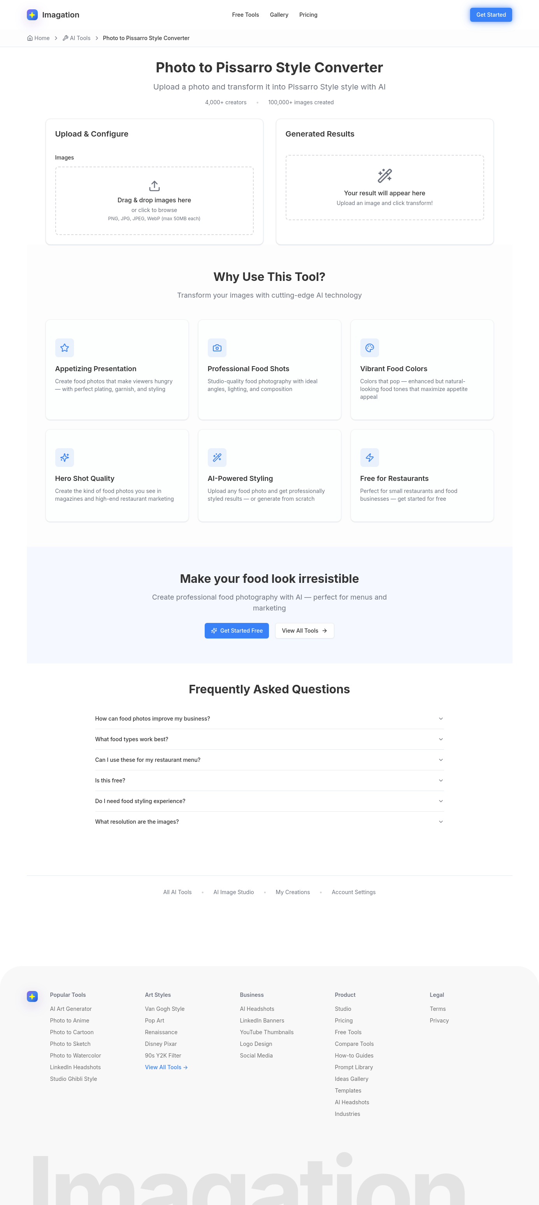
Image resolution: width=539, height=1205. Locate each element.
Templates (348, 1090)
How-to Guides (354, 1055)
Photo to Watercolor (75, 1055)
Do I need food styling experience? (269, 801)
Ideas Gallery (352, 1078)
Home (38, 38)
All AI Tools (177, 892)
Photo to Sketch (70, 1043)
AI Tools (76, 38)
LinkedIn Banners (262, 1020)
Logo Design (256, 1043)
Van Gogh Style (165, 1008)
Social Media (256, 1055)
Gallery (279, 14)
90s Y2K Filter (163, 1055)
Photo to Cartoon (72, 1032)
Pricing (308, 14)
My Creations (293, 892)
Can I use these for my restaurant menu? (269, 759)
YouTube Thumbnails (267, 1032)
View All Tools (305, 630)
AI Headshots (257, 1008)
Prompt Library (354, 1067)
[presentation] (154, 201)
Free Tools (245, 14)
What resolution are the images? (269, 821)
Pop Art (155, 1020)
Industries (347, 1113)
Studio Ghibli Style (73, 1078)
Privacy (439, 1020)
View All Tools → (166, 1067)
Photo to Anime (70, 1020)
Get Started (491, 14)
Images (64, 157)
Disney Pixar (161, 1043)
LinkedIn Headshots (75, 1067)
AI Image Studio (234, 892)
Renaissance (161, 1032)
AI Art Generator (71, 1008)
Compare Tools (354, 1043)
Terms (438, 1008)
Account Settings (354, 892)
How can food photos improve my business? (269, 718)
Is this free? (269, 780)
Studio (343, 1008)
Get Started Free (237, 630)
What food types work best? (269, 739)
